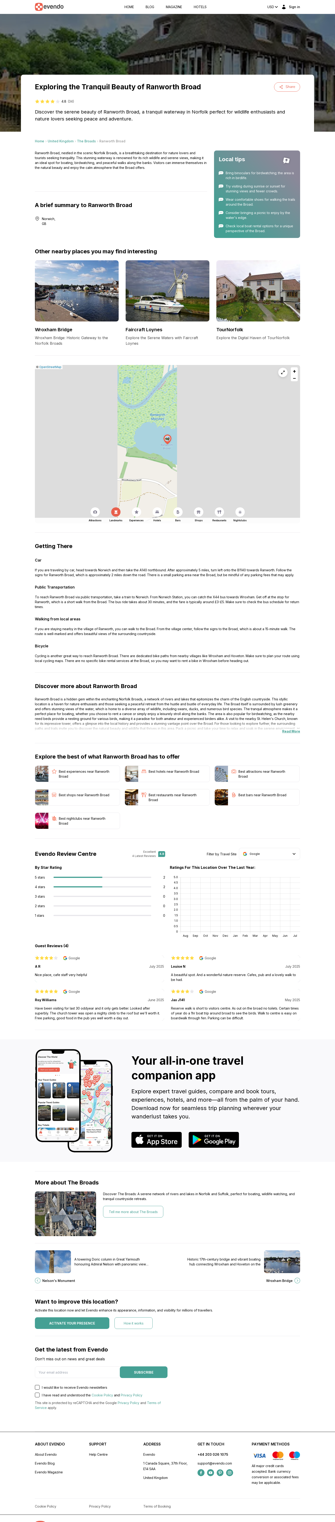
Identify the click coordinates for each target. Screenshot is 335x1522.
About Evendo (46, 1454)
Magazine (174, 7)
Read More (291, 731)
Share (287, 86)
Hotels (200, 7)
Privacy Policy (131, 1395)
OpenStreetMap (50, 367)
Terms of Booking (157, 1506)
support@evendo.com (215, 1463)
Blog (150, 7)
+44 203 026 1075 (213, 1454)
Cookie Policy (102, 1395)
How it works (134, 1323)
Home (129, 7)
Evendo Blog (45, 1463)
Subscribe (144, 1372)
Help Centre (98, 1454)
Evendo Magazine (49, 1472)
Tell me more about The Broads (133, 1212)
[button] (167, 439)
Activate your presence (72, 1323)
